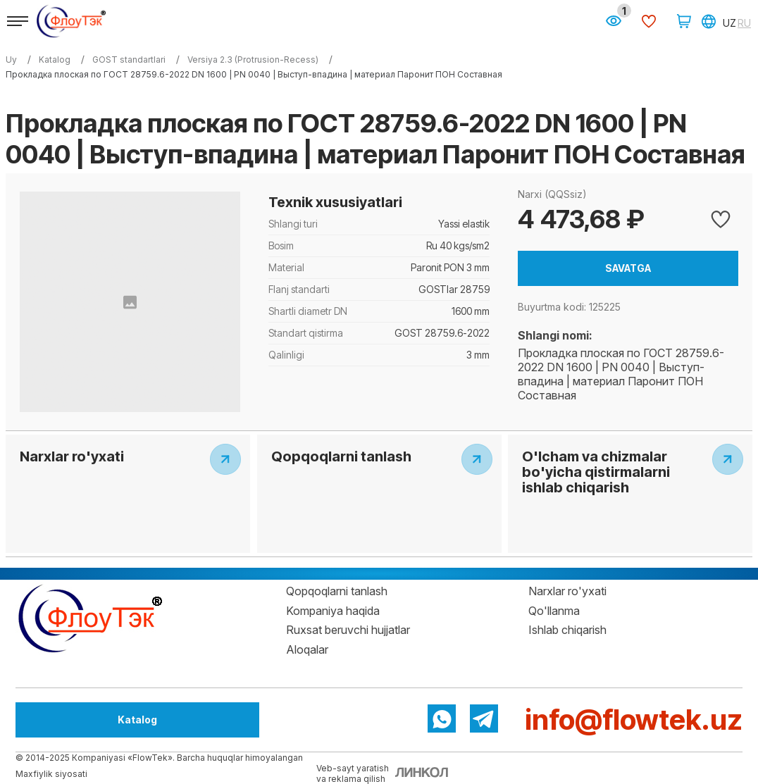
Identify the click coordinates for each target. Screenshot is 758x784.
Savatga (628, 268)
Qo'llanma (554, 611)
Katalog (93, 720)
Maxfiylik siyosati (51, 774)
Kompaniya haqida (333, 611)
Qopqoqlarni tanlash (336, 591)
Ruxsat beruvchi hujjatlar (348, 630)
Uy (11, 60)
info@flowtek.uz (634, 719)
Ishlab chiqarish (567, 630)
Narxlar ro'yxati (567, 591)
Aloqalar (307, 649)
